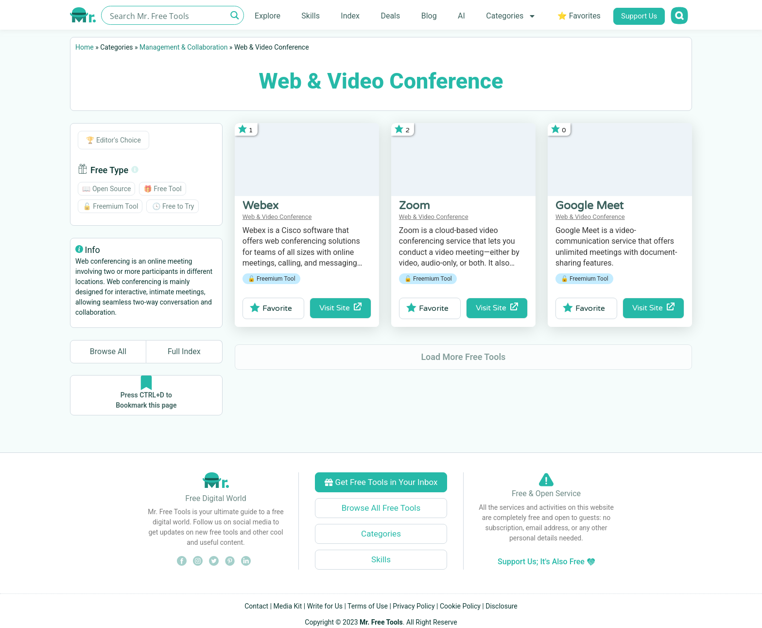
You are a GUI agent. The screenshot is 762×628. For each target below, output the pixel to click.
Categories (511, 16)
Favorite (271, 308)
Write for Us (325, 606)
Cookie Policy (460, 606)
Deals (390, 15)
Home (84, 47)
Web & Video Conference (277, 216)
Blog (429, 15)
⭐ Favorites (579, 15)
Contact (256, 606)
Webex (260, 206)
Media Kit (288, 606)
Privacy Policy (413, 606)
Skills (310, 15)
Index (350, 15)
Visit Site (340, 308)
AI (461, 15)
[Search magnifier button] (234, 15)
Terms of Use (367, 606)
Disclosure (501, 606)
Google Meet (589, 206)
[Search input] (167, 15)
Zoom (414, 206)
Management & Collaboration (183, 47)
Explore (267, 15)
